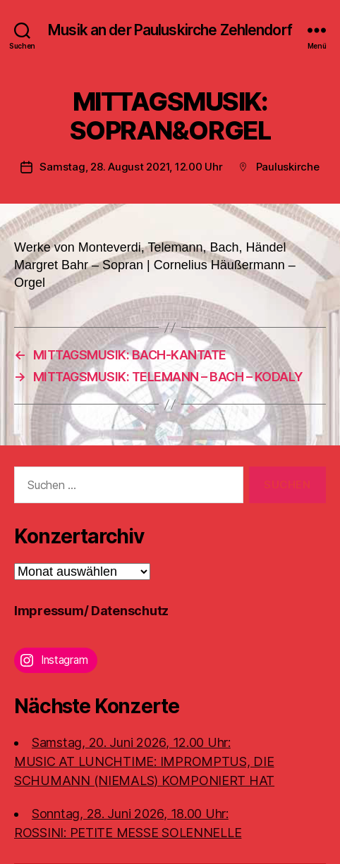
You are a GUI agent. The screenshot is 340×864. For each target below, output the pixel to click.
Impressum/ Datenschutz (91, 610)
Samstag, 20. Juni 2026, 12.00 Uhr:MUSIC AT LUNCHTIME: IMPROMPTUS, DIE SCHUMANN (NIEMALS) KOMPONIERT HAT (144, 761)
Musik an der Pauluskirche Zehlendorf (170, 30)
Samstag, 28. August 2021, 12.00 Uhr (131, 166)
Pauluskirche (288, 166)
